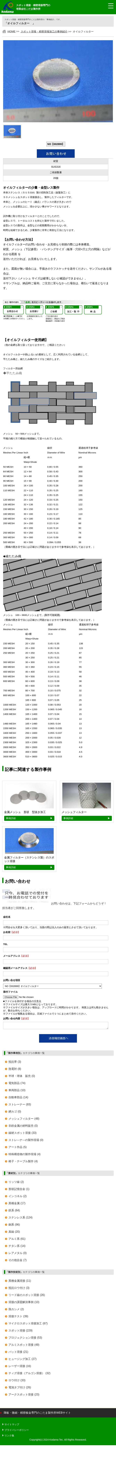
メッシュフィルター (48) (24, 1119)
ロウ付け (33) (17, 1381)
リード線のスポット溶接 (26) (27, 1296)
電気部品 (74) (17, 1084)
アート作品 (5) (18, 1148)
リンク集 (9, 1436)
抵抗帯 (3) (15, 1062)
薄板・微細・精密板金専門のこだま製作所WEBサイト (37, 1413)
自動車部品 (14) (18, 1098)
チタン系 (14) (17, 1246)
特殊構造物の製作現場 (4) (24, 1155)
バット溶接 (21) (18, 1352)
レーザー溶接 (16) (20, 1367)
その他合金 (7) (18, 1261)
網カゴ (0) (15, 1112)
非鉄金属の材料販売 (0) (23, 1126)
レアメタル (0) (18, 1254)
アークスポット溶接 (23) (24, 1395)
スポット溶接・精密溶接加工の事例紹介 (44, 31)
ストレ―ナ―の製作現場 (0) (26, 1141)
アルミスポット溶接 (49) (24, 1345)
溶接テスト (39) (18, 1317)
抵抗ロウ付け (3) (19, 1288)
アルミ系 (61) (17, 1239)
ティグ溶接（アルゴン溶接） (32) (29, 1374)
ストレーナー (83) (20, 1105)
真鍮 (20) (14, 1232)
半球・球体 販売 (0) (22, 1077)
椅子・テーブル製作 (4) (23, 1162)
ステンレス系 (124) (20, 1218)
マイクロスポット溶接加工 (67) (28, 1324)
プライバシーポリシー (17, 1431)
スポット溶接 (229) (20, 1331)
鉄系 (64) (14, 1211)
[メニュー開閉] (108, 6)
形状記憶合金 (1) (19, 1190)
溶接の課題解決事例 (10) (24, 1303)
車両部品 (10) (17, 1091)
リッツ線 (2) (16, 1182)
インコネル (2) (18, 1197)
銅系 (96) (14, 1225)
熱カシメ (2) (16, 1310)
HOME (11, 31)
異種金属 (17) (17, 1204)
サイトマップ (12, 1425)
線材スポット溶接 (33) (22, 1133)
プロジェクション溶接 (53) (25, 1338)
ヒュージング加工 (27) (22, 1360)
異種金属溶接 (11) (20, 1281)
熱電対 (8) (15, 1069)
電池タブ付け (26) (20, 1388)
